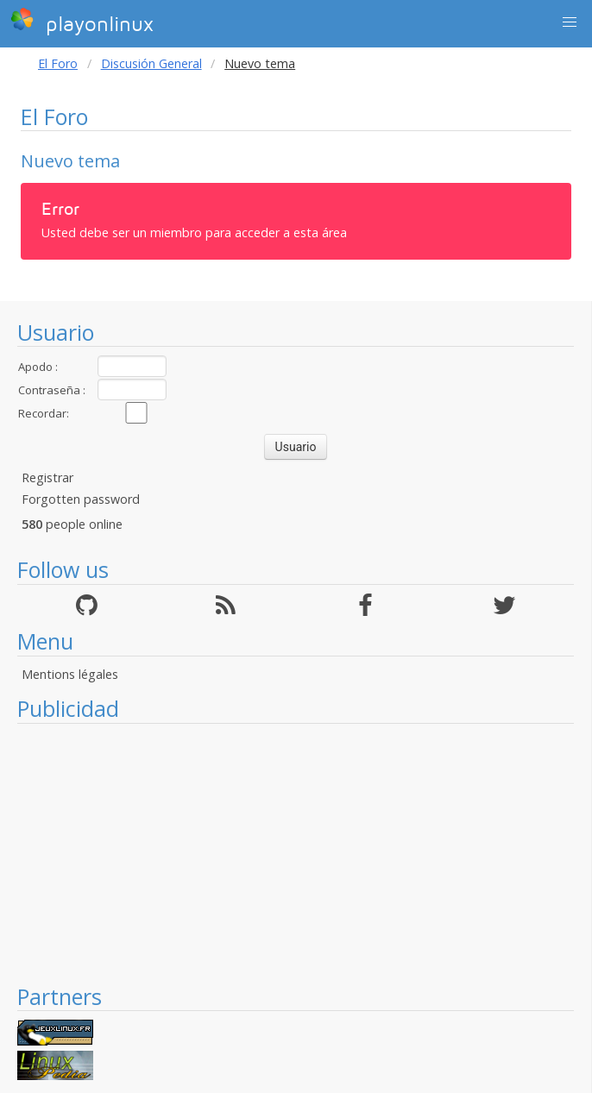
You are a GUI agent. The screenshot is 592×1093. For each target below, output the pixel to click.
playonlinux (82, 21)
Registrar (47, 477)
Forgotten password (81, 499)
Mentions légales (70, 674)
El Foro (58, 63)
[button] (569, 22)
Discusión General (151, 63)
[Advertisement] (295, 853)
